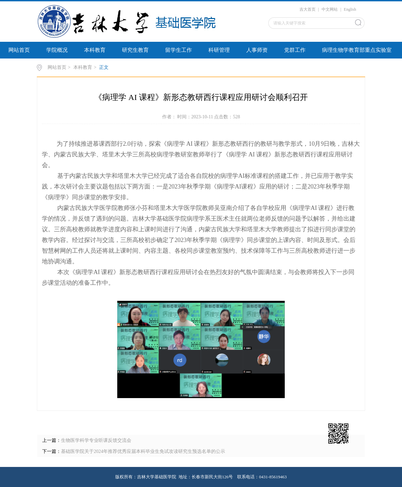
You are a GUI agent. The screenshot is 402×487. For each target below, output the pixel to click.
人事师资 (257, 50)
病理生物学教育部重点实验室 (357, 50)
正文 (104, 67)
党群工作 (295, 50)
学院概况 (57, 50)
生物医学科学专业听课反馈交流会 (96, 440)
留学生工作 (178, 50)
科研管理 (219, 50)
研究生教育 (135, 50)
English (350, 9)
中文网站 (330, 9)
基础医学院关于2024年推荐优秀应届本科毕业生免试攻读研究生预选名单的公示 (143, 451)
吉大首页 (307, 9)
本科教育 (95, 50)
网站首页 (19, 50)
